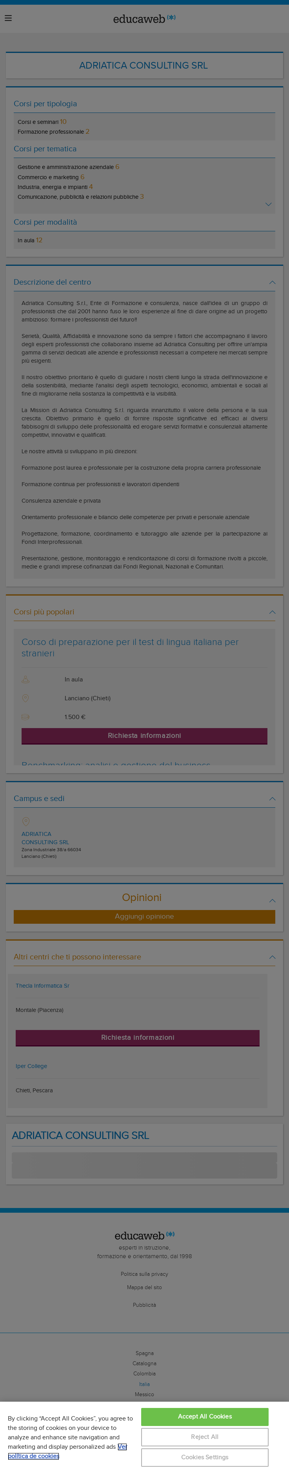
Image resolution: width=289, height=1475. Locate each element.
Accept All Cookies (205, 1417)
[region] (144, 1438)
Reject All (204, 1437)
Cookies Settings (205, 1457)
